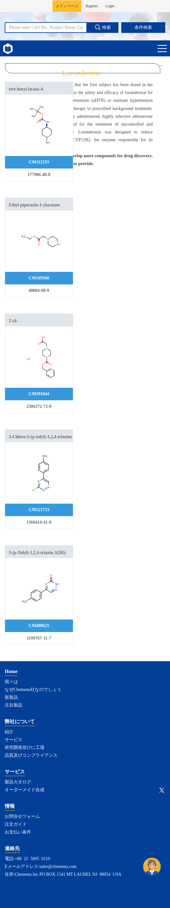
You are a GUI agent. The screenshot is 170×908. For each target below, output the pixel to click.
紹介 (9, 731)
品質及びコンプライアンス (31, 755)
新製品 (11, 697)
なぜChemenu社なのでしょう (33, 689)
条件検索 (143, 27)
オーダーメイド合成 (24, 789)
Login (109, 6)
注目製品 (13, 705)
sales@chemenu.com (57, 866)
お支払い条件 (18, 832)
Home (11, 671)
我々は (11, 681)
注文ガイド (16, 824)
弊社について (20, 721)
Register (91, 6)
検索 (103, 27)
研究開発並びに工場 (24, 747)
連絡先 (12, 848)
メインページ (67, 6)
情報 (10, 806)
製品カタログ (18, 782)
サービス (13, 739)
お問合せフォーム (22, 816)
